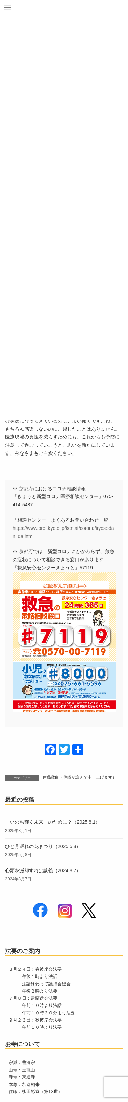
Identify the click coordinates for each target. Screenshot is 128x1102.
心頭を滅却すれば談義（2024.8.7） (43, 870)
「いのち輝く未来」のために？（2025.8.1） (52, 822)
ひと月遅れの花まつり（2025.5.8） (43, 846)
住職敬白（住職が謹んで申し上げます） (79, 777)
